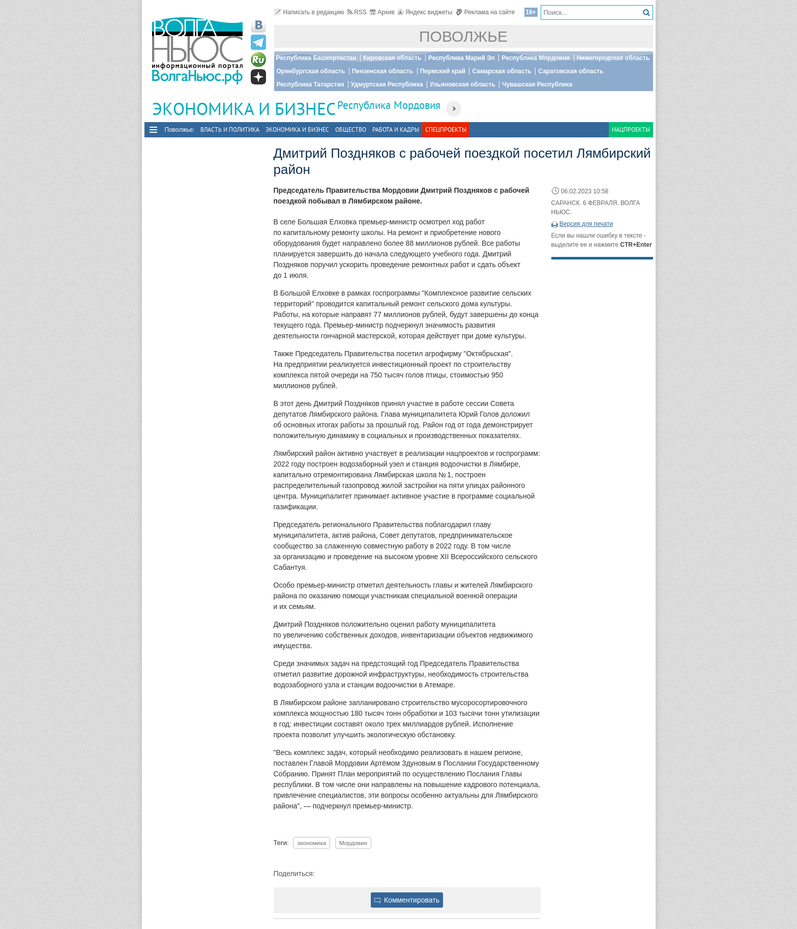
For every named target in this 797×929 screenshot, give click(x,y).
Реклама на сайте (485, 12)
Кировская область (392, 58)
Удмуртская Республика (387, 84)
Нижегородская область (613, 58)
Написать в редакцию (309, 12)
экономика (311, 842)
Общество (350, 129)
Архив (382, 12)
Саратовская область (570, 71)
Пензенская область (383, 71)
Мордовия (353, 842)
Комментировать (406, 900)
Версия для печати (586, 223)
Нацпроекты (631, 129)
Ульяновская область (462, 84)
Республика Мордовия (535, 58)
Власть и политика (229, 129)
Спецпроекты (445, 129)
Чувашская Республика (537, 84)
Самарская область (502, 71)
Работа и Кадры (395, 129)
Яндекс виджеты (425, 12)
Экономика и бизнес (297, 129)
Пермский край (442, 71)
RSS (357, 12)
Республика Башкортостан (316, 58)
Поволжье (463, 36)
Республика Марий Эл (461, 58)
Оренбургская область (311, 71)
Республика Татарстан (310, 84)
